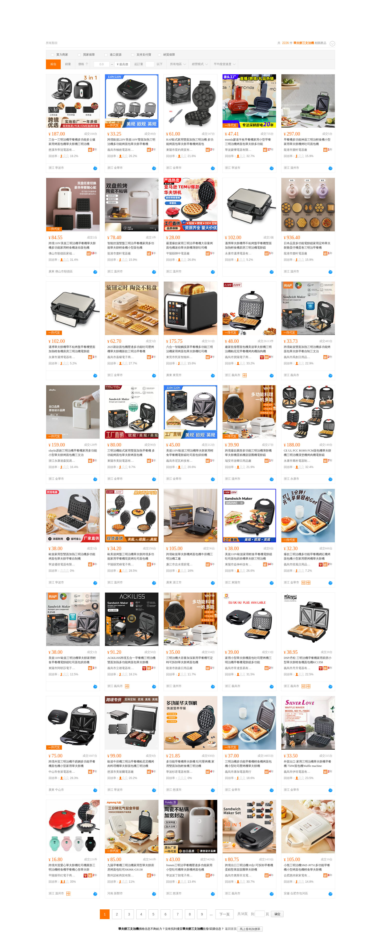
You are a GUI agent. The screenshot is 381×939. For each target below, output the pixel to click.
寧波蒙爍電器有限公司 (238, 149)
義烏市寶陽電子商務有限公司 (238, 357)
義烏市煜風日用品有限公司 (297, 564)
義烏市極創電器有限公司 (120, 149)
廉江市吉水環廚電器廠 (179, 564)
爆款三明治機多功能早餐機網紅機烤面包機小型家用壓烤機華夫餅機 (307, 556)
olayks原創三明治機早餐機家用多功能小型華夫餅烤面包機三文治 (73, 453)
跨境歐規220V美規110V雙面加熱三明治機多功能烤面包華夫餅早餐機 (131, 142)
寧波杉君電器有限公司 (179, 771)
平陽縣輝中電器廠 (178, 253)
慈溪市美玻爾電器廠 (120, 771)
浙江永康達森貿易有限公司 (62, 460)
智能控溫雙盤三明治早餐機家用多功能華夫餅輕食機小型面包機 (130, 245)
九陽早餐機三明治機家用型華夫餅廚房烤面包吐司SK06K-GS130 (130, 867)
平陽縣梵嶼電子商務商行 (120, 564)
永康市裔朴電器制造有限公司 (297, 460)
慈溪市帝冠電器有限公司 (62, 149)
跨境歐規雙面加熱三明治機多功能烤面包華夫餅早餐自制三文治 (307, 349)
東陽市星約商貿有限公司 (179, 149)
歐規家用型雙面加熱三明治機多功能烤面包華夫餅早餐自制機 (72, 556)
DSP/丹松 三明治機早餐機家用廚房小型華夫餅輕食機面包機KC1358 (307, 660)
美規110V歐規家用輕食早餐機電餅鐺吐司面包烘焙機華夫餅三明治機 (248, 556)
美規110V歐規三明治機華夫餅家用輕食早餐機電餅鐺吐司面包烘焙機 (189, 453)
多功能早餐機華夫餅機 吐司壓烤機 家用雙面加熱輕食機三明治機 (190, 764)
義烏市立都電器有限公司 (120, 668)
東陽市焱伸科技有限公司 (238, 564)
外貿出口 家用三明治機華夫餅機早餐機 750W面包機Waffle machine (307, 764)
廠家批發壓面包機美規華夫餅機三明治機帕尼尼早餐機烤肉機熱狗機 (248, 349)
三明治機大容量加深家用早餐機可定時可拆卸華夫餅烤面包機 (189, 660)
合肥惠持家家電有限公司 (297, 875)
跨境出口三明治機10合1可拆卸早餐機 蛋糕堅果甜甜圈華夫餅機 (249, 867)
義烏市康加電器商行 (238, 771)
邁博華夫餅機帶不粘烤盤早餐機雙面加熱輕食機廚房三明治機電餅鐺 (248, 245)
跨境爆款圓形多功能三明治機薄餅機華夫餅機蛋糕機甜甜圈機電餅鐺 (248, 453)
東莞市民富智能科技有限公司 (179, 357)
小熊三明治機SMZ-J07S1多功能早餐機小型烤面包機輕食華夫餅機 (307, 867)
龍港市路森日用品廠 (179, 668)
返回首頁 (231, 929)
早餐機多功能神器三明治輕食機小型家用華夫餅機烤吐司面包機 (307, 142)
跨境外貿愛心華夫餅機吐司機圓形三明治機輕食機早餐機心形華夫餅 (72, 867)
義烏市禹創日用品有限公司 (297, 357)
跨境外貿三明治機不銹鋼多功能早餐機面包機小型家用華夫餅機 (72, 764)
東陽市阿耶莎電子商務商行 (62, 668)
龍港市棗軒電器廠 (295, 149)
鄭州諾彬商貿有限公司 (120, 875)
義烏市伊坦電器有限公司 (297, 771)
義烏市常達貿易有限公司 (238, 668)
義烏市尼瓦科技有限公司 (179, 460)
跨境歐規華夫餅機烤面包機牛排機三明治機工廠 (189, 556)
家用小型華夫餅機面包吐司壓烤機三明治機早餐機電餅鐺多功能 (248, 660)
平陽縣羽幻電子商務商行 (62, 875)
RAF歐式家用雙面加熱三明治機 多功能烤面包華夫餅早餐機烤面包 (189, 142)
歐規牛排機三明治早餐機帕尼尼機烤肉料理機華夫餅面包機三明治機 (130, 764)
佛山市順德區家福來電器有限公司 (62, 253)
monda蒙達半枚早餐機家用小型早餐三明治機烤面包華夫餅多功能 (248, 142)
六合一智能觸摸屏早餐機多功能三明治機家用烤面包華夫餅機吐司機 (189, 349)
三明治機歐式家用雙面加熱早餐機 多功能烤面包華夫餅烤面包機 (131, 453)
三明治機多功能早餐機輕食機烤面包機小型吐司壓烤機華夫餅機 (248, 764)
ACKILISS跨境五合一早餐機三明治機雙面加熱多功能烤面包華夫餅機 (131, 660)
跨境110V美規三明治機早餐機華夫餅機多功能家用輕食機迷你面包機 (72, 245)
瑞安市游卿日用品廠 (238, 460)
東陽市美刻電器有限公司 (120, 460)
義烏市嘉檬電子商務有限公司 (120, 357)
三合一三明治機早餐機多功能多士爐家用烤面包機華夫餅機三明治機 (72, 142)
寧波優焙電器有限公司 (62, 564)
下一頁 (224, 914)
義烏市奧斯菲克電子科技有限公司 (238, 875)
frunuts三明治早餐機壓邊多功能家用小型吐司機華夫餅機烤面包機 (189, 867)
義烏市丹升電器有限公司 (297, 668)
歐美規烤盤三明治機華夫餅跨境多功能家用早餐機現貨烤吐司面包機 (130, 556)
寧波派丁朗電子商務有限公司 (179, 875)
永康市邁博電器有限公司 (238, 253)
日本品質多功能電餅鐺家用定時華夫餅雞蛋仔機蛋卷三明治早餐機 (307, 245)
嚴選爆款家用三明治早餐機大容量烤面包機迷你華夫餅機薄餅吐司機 (189, 245)
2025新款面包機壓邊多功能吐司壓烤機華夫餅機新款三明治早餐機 (130, 349)
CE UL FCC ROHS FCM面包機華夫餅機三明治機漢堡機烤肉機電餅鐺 (307, 453)
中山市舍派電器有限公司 (62, 771)
